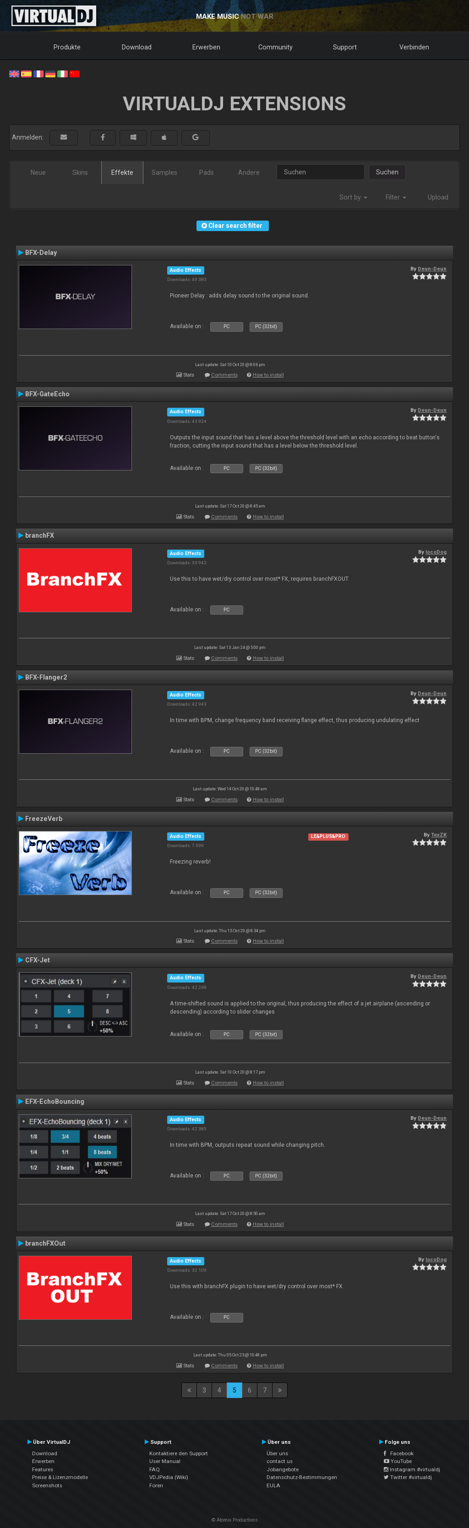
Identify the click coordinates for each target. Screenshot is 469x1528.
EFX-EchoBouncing (54, 1101)
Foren (156, 1485)
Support (345, 47)
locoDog (436, 552)
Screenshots (47, 1485)
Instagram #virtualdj (412, 1469)
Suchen (387, 172)
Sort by (353, 197)
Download (137, 47)
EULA (273, 1485)
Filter (396, 197)
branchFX (39, 535)
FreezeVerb (43, 818)
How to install (268, 375)
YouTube (398, 1461)
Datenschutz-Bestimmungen (302, 1477)
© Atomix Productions (235, 1520)
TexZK (439, 834)
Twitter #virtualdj (408, 1477)
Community (275, 47)
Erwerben (206, 47)
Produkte (67, 47)
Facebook (399, 1453)
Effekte (122, 172)
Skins (80, 172)
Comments (224, 375)
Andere (249, 172)
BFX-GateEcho (47, 394)
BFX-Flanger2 (46, 677)
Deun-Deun (432, 268)
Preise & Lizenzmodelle (60, 1477)
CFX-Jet (37, 960)
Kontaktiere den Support (178, 1453)
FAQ (154, 1469)
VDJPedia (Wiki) (168, 1477)
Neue (38, 172)
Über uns (277, 1453)
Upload (438, 197)
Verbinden (414, 47)
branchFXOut (45, 1243)
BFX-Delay (41, 252)
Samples (164, 172)
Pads (206, 172)
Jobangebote (283, 1469)
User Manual (164, 1461)
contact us (280, 1461)
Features (42, 1469)
